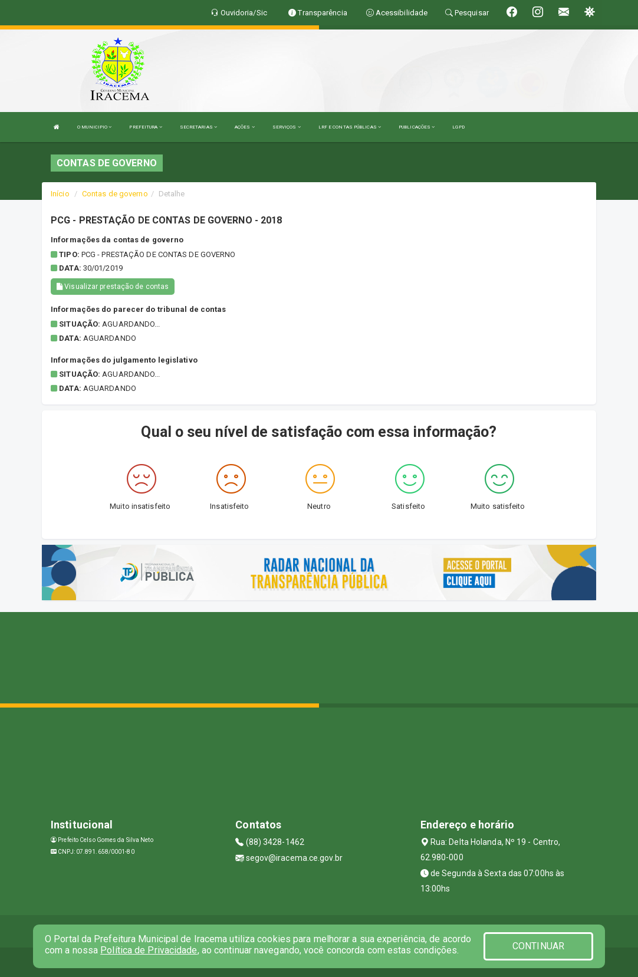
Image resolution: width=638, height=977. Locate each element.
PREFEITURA (145, 127)
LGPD (458, 127)
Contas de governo (115, 193)
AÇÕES (245, 127)
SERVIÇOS (286, 127)
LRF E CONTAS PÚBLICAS (349, 127)
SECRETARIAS (198, 127)
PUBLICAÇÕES (417, 127)
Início (60, 193)
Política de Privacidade (148, 950)
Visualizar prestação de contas (113, 286)
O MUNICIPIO (94, 127)
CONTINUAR (538, 946)
